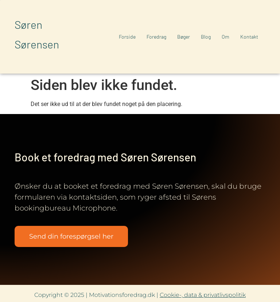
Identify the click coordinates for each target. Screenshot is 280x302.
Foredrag (156, 37)
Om (225, 37)
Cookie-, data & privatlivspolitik (203, 294)
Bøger (183, 37)
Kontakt (249, 37)
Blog (206, 37)
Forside (127, 37)
